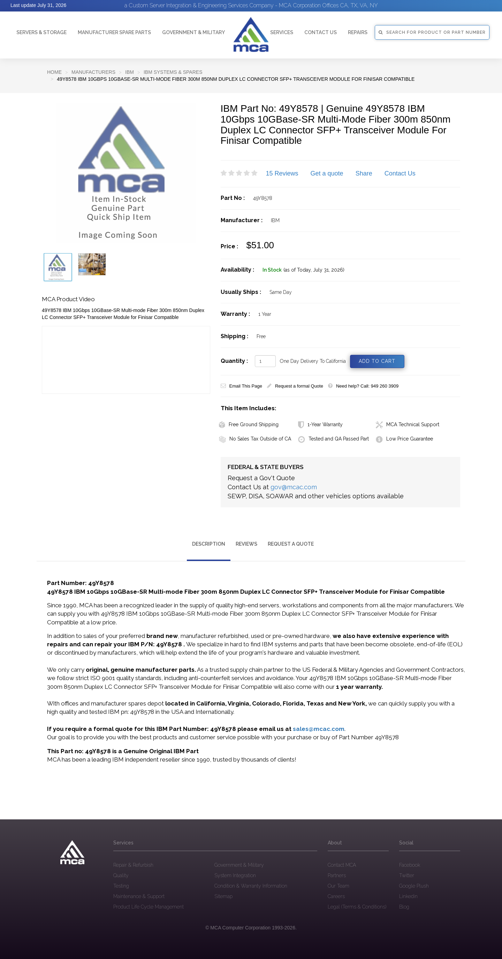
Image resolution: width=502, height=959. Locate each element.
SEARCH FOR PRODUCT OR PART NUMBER (432, 32)
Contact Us (400, 173)
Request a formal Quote (295, 386)
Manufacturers (93, 72)
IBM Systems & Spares (173, 72)
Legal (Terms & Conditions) (357, 907)
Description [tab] (208, 544)
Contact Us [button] (320, 32)
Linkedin (408, 896)
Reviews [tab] (246, 544)
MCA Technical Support (407, 424)
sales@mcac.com (318, 728)
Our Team (338, 886)
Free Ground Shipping (249, 424)
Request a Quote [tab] (291, 544)
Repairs (357, 32)
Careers (336, 896)
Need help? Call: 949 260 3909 (363, 386)
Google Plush (414, 886)
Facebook (409, 865)
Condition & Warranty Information (250, 886)
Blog (404, 907)
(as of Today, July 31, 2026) (313, 270)
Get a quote (327, 173)
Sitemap (223, 896)
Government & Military (193, 32)
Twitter (406, 875)
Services (281, 32)
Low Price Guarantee (404, 439)
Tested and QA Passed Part (333, 439)
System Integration (235, 875)
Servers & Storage (41, 32)
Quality (121, 875)
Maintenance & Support (139, 896)
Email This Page (241, 386)
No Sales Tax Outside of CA (255, 439)
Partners (337, 875)
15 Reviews (282, 173)
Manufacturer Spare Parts (114, 32)
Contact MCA (342, 865)
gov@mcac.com (294, 487)
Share (364, 173)
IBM (129, 72)
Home (54, 72)
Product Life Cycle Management (148, 907)
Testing (121, 886)
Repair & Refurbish (133, 865)
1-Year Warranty (320, 424)
